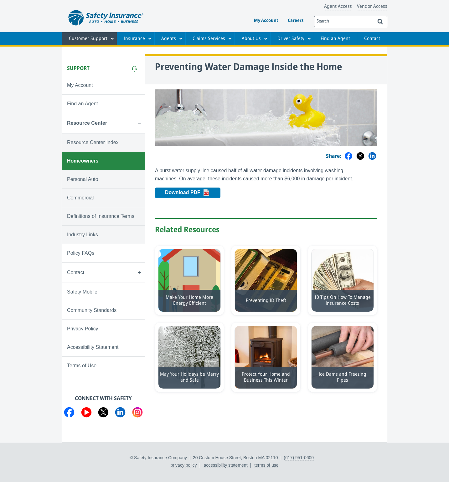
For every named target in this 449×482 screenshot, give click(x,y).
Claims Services (209, 38)
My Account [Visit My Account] (80, 85)
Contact (372, 38)
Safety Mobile (82, 291)
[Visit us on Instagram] (137, 413)
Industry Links (82, 234)
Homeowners (82, 160)
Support (78, 68)
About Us (251, 38)
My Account (266, 20)
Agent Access (338, 6)
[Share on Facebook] (348, 156)
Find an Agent (335, 38)
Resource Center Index (93, 142)
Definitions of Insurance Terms (100, 216)
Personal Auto (82, 179)
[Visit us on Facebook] (69, 413)
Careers (295, 20)
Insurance (134, 38)
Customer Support (88, 38)
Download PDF (192, 193)
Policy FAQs (80, 253)
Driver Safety (290, 38)
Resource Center (87, 123)
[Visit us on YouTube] (86, 413)
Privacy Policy (82, 328)
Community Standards (91, 310)
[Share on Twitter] (360, 156)
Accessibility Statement (93, 347)
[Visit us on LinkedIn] (120, 413)
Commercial (80, 197)
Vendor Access (372, 6)
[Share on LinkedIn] (372, 156)
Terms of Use (81, 365)
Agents (168, 38)
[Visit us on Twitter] (103, 413)
